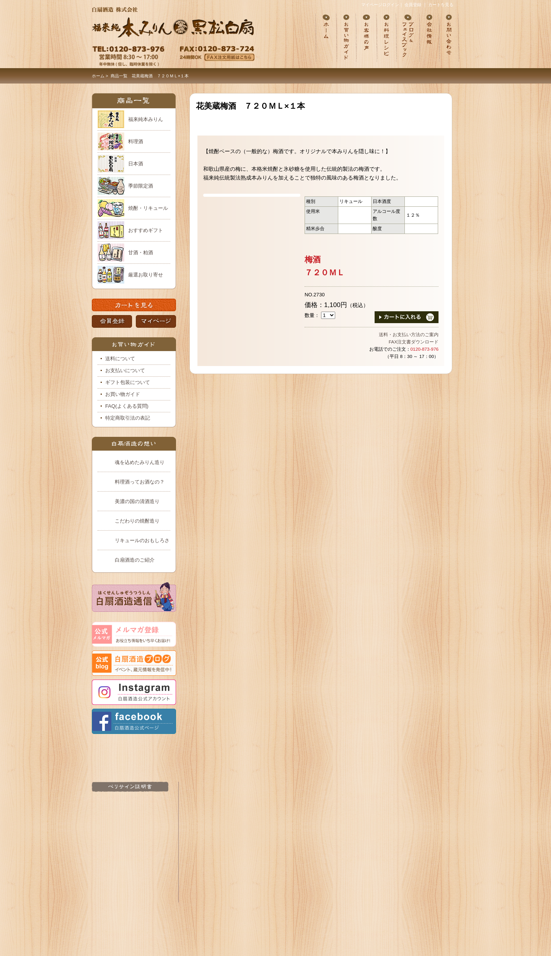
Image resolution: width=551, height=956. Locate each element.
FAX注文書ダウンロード (414, 342)
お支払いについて (125, 370)
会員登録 (412, 4)
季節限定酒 (140, 186)
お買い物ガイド (122, 394)
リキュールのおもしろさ (142, 540)
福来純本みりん (145, 119)
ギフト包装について (127, 382)
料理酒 (135, 141)
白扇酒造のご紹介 (135, 560)
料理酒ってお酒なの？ (140, 482)
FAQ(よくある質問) (126, 406)
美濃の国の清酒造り (137, 501)
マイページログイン (380, 4)
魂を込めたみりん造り (140, 462)
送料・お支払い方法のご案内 (409, 334)
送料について (120, 358)
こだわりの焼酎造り (137, 521)
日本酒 (135, 164)
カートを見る (440, 4)
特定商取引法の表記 (127, 418)
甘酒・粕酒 (140, 252)
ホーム (98, 76)
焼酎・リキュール (148, 208)
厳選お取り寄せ (145, 275)
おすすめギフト (145, 230)
